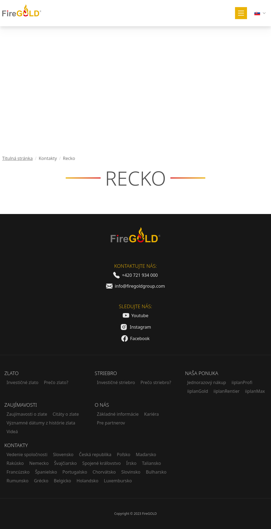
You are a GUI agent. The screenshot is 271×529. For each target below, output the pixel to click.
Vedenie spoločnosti (27, 454)
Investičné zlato (22, 382)
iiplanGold (197, 391)
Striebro (106, 373)
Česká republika (95, 454)
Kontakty (16, 445)
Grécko (41, 481)
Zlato (11, 373)
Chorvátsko (104, 472)
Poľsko (123, 454)
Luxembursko (118, 481)
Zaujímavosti (20, 405)
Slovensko (63, 454)
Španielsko (46, 472)
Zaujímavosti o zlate (27, 414)
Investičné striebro (116, 382)
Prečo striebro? (155, 382)
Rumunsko (17, 481)
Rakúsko (15, 463)
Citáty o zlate (66, 414)
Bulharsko (156, 472)
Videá (12, 432)
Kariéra (151, 414)
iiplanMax (255, 391)
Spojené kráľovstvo (101, 463)
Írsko (131, 463)
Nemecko (39, 463)
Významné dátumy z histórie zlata (41, 423)
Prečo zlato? (56, 382)
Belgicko (62, 481)
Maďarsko (146, 454)
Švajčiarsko (65, 463)
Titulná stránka (17, 158)
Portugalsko (74, 472)
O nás (102, 405)
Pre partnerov (111, 423)
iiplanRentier (226, 391)
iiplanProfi (241, 382)
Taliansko (151, 463)
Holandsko (87, 481)
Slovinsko (130, 472)
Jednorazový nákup (206, 382)
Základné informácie (117, 414)
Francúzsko (18, 472)
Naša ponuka (201, 373)
